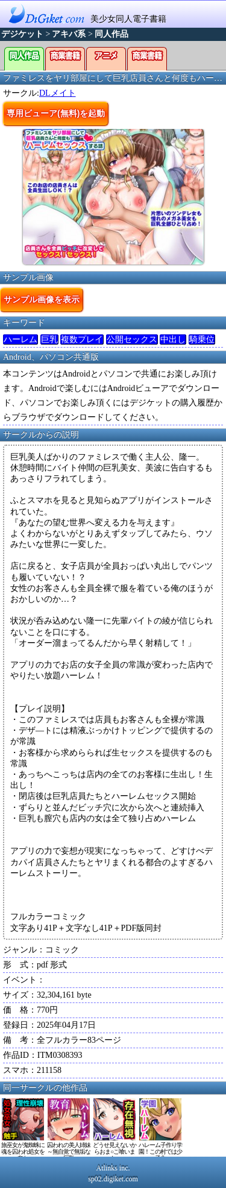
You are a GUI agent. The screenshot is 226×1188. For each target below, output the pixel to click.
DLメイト (57, 93)
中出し (173, 339)
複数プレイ (82, 339)
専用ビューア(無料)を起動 (56, 113)
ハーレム (20, 339)
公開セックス (132, 339)
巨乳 (49, 339)
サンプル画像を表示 (42, 299)
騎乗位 (202, 339)
